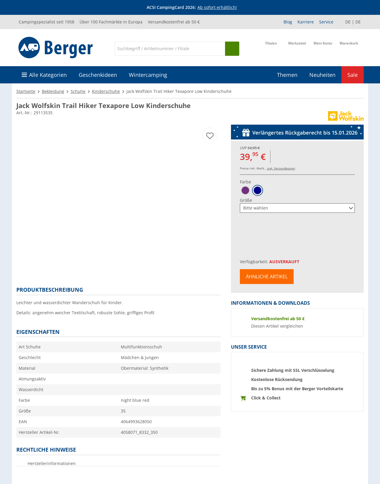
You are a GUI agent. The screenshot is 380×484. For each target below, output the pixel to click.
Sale (352, 74)
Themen (287, 74)
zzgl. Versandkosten (281, 168)
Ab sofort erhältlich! (217, 7)
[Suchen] (232, 49)
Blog (288, 22)
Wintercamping (148, 74)
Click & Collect (266, 398)
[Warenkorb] (349, 48)
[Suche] (170, 49)
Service (326, 22)
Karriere (305, 22)
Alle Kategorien (48, 74)
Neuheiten (322, 74)
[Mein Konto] (323, 48)
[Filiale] (271, 48)
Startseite (25, 91)
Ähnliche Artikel (267, 276)
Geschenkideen (98, 74)
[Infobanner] (191, 7)
